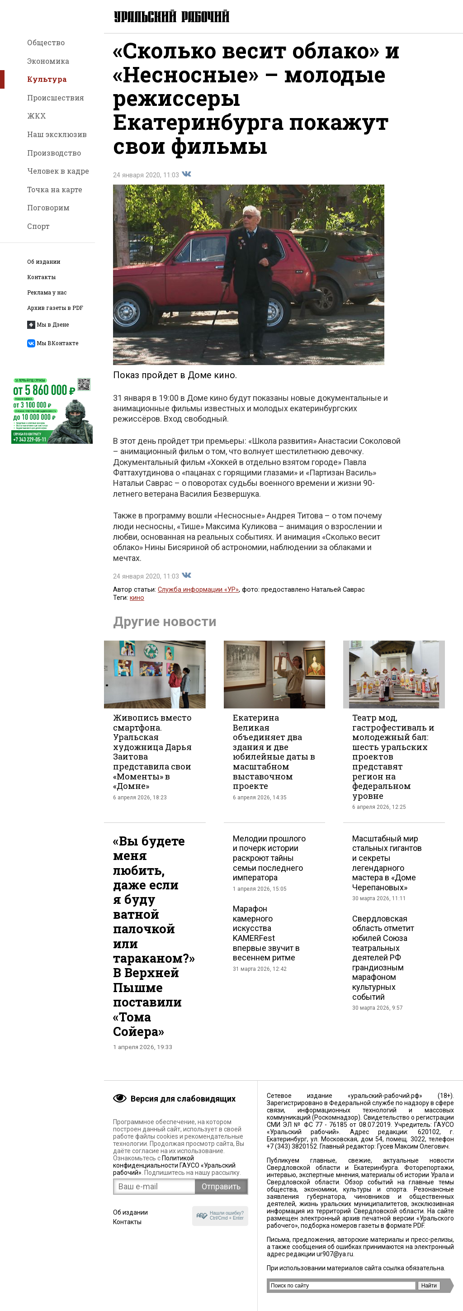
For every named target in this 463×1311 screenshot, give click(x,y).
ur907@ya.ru (335, 1254)
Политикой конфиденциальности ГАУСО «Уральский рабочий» (174, 1165)
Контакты (41, 277)
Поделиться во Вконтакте (186, 180)
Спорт (38, 226)
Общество (46, 42)
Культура (47, 79)
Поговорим (48, 207)
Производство (54, 152)
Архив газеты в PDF (55, 307)
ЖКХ (36, 115)
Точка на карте (54, 189)
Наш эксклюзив (57, 134)
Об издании (43, 261)
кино (137, 604)
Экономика (48, 61)
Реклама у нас (46, 292)
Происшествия (55, 97)
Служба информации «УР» (198, 596)
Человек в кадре (58, 171)
